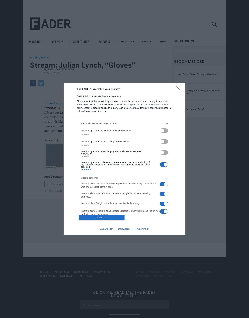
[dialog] (124, 159)
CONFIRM (102, 217)
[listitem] (124, 123)
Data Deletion (106, 229)
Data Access (124, 229)
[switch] (164, 130)
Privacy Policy (142, 229)
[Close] (179, 89)
